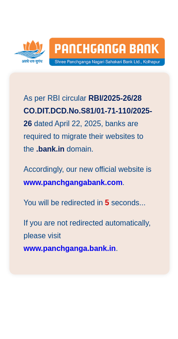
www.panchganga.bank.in (70, 248)
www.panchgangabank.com (73, 182)
